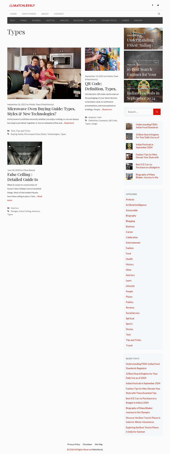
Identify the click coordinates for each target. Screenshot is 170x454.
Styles (43, 134)
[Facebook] (152, 5)
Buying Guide (17, 134)
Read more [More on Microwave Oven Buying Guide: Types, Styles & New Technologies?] (69, 123)
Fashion (138, 20)
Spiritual (130, 318)
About (45, 13)
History (130, 264)
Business (36, 20)
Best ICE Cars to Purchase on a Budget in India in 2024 (148, 167)
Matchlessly (97, 449)
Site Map (99, 444)
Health (92, 20)
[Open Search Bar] (159, 13)
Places (129, 296)
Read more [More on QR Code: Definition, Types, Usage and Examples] (107, 109)
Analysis (64, 20)
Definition (93, 120)
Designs (14, 211)
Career (125, 20)
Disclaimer (87, 444)
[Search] (157, 111)
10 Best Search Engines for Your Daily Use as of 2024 (147, 137)
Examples (103, 120)
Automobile (132, 210)
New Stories (29, 13)
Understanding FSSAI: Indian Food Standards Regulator (147, 127)
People (129, 291)
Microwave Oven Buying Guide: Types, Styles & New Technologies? (41, 111)
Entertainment (133, 242)
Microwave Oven (32, 134)
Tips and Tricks (108, 20)
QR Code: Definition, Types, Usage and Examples (100, 91)
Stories (129, 329)
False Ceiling (25, 211)
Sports (129, 323)
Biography (131, 215)
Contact (59, 13)
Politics (129, 302)
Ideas (128, 269)
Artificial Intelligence (136, 204)
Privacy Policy (73, 444)
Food (128, 253)
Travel (23, 20)
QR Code (113, 120)
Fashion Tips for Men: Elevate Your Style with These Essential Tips (147, 157)
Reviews (130, 307)
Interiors (15, 208)
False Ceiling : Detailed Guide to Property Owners (22, 179)
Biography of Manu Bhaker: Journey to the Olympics (147, 177)
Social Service (132, 313)
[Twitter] (158, 5)
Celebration (132, 237)
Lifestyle (50, 20)
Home (13, 13)
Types (63, 134)
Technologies (53, 134)
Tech (12, 20)
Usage (94, 123)
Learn (128, 280)
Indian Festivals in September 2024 (144, 146)
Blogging (79, 20)
